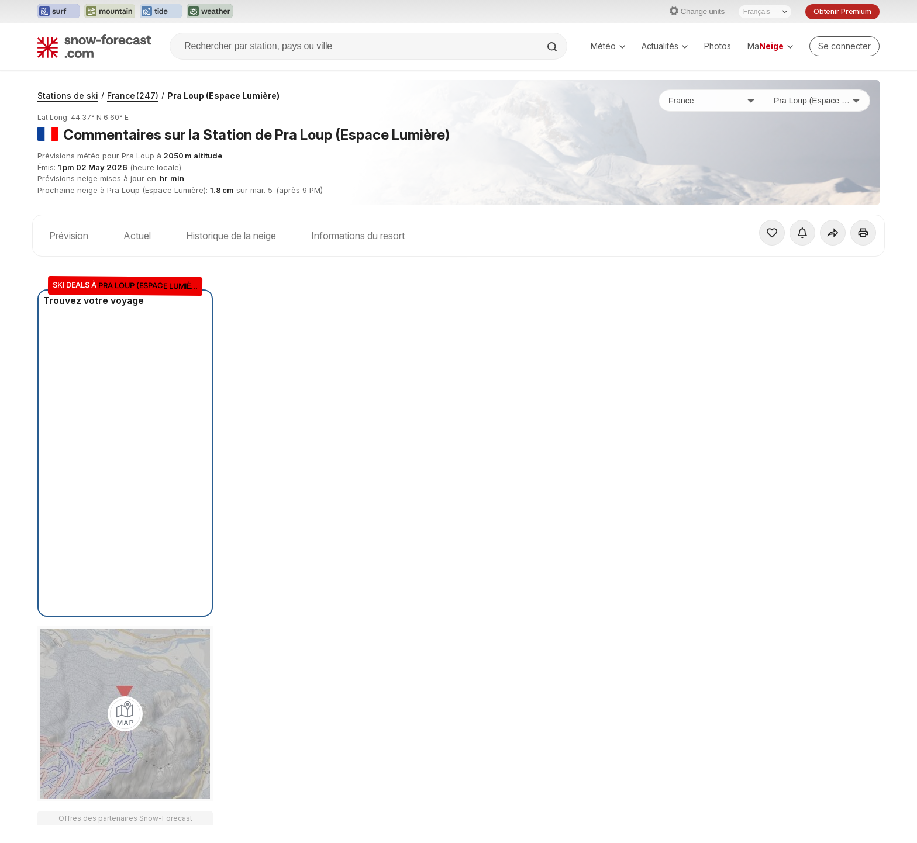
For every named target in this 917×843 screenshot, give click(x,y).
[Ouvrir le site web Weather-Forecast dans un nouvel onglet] (210, 11)
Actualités (665, 46)
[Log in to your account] (844, 46)
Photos (717, 46)
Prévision (68, 235)
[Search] (553, 46)
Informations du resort (358, 235)
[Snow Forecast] (94, 46)
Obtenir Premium (842, 11)
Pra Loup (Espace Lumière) (223, 96)
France (132, 96)
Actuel (137, 235)
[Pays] (711, 100)
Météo (608, 46)
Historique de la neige (231, 235)
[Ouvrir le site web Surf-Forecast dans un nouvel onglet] (58, 11)
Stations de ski (67, 96)
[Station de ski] (817, 100)
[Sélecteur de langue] (765, 11)
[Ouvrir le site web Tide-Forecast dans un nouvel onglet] (161, 11)
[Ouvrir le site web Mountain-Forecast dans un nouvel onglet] (109, 11)
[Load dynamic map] (125, 713)
